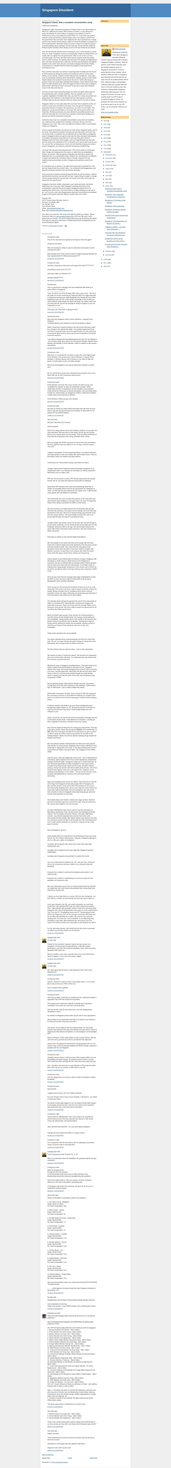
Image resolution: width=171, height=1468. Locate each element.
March (107, 186)
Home (70, 1458)
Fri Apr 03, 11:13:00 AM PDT (55, 1406)
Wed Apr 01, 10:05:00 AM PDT (55, 1191)
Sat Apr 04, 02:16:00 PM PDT (55, 1450)
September (109, 165)
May (107, 179)
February (108, 251)
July (107, 172)
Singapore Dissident (57, 10)
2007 (105, 263)
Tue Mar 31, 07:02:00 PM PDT (55, 1109)
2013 (105, 138)
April (107, 182)
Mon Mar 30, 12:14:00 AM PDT (55, 258)
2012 (105, 141)
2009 (105, 152)
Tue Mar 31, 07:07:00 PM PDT (55, 1135)
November (109, 158)
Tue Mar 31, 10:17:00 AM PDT (55, 415)
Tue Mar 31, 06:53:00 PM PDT (55, 1070)
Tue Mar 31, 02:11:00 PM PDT (55, 959)
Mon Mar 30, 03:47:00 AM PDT (55, 312)
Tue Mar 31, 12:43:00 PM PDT (55, 933)
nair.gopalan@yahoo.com (55, 208)
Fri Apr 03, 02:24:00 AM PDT (55, 1308)
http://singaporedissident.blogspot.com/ (59, 210)
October (108, 162)
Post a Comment (48, 1455)
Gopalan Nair (52, 937)
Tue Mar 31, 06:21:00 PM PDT (55, 990)
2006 (105, 266)
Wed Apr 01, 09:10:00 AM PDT (55, 1163)
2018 (105, 121)
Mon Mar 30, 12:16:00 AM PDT (55, 280)
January (108, 255)
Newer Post (46, 1458)
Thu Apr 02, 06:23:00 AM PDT (55, 1293)
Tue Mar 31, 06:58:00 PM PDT (55, 1082)
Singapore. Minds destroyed (114, 206)
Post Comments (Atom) (60, 1462)
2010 (105, 148)
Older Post (93, 1458)
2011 (105, 145)
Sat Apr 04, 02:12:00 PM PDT (55, 1426)
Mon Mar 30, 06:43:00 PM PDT (55, 378)
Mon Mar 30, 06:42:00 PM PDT (55, 348)
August (108, 169)
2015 (105, 131)
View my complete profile (109, 112)
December (109, 155)
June (107, 175)
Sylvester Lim (52, 1313)
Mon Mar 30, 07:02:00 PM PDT (55, 401)
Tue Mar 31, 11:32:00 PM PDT (55, 1147)
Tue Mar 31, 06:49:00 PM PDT (55, 1050)
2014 (105, 135)
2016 (105, 128)
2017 (105, 124)
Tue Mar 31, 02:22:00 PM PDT (55, 974)
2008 (105, 259)
